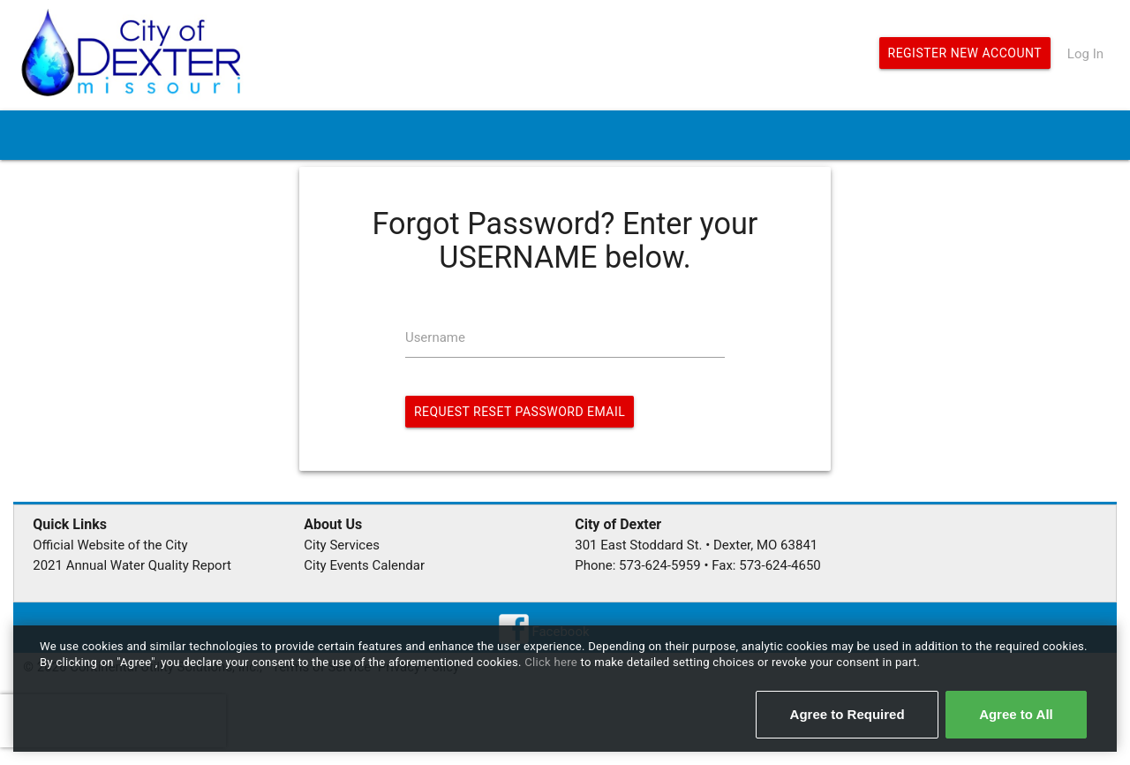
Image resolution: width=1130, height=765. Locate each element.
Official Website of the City (110, 545)
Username (435, 337)
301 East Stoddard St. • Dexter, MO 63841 (696, 545)
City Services (342, 545)
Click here (552, 662)
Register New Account (965, 53)
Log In (1085, 54)
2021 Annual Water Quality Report (132, 565)
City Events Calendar (364, 565)
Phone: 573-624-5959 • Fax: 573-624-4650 (698, 565)
